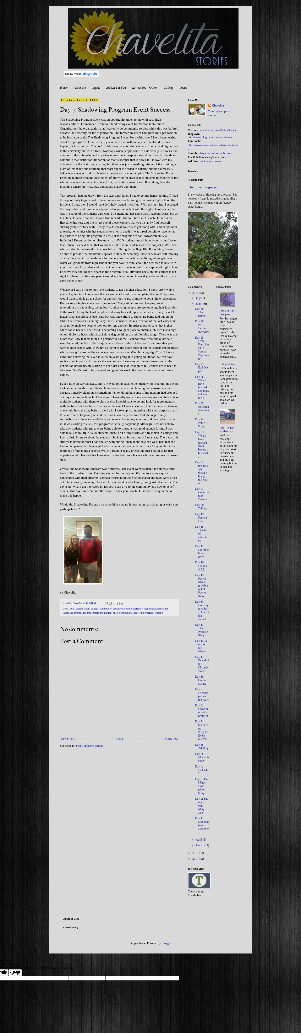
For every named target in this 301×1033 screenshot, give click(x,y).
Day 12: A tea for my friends (201, 646)
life (84, 612)
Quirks (96, 88)
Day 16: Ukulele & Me (201, 566)
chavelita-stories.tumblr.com (215, 153)
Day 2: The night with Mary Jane (201, 805)
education (118, 608)
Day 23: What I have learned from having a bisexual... (202, 444)
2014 (195, 858)
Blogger (166, 943)
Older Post (171, 738)
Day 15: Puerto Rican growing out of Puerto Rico (201, 586)
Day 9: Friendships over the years (202, 694)
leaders (65, 612)
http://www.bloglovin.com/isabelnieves (211, 137)
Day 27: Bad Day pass (201, 368)
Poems (183, 88)
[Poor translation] (15, 972)
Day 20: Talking (201, 506)
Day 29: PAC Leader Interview (202, 326)
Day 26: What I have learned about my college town (202, 387)
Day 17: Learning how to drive (202, 551)
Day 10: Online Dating (200, 680)
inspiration (163, 608)
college (94, 608)
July (198, 298)
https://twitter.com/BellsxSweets (217, 130)
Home (63, 88)
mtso (115, 612)
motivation (105, 612)
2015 (195, 852)
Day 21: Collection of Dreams (202, 494)
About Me (80, 88)
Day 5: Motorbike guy (202, 757)
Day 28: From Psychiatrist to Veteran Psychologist (202, 348)
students (159, 612)
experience (137, 608)
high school (150, 608)
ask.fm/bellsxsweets (211, 161)
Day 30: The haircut (200, 312)
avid (72, 608)
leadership (75, 612)
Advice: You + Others (145, 88)
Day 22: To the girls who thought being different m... (201, 473)
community (106, 608)
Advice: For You (116, 88)
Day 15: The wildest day (227, 429)
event (127, 608)
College (168, 88)
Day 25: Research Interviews (202, 408)
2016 (195, 292)
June (199, 303)
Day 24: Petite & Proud (201, 423)
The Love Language (202, 187)
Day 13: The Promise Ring (201, 630)
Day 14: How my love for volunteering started (202, 610)
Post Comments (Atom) (90, 745)
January (201, 845)
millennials (93, 612)
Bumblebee (228, 364)
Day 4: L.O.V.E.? (202, 770)
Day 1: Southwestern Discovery (202, 825)
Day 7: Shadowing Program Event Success (201, 730)
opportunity (125, 612)
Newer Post (68, 738)
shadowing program (142, 612)
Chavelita (218, 105)
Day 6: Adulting (202, 746)
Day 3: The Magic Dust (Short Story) (201, 786)
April (199, 839)
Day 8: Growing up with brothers (202, 710)
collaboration (82, 608)
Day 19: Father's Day (201, 518)
